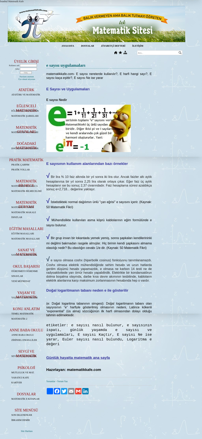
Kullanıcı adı (14, 65)
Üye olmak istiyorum (26, 79)
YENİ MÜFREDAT (20, 281)
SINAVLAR (17, 276)
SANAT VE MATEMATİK (24, 254)
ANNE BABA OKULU (22, 335)
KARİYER (16, 382)
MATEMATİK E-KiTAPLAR (25, 398)
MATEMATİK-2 (19, 318)
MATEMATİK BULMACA (24, 186)
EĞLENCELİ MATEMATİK (25, 110)
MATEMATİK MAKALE (23, 212)
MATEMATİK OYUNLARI (24, 132)
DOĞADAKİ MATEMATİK (25, 148)
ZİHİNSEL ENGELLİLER (24, 340)
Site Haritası (27, 431)
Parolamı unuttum (27, 77)
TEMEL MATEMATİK (22, 313)
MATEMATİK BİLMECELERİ (26, 191)
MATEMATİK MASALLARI (25, 238)
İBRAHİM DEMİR (20, 420)
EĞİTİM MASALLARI (22, 233)
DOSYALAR (87, 45)
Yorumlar (50, 381)
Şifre (17, 69)
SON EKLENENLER (21, 415)
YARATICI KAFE (20, 377)
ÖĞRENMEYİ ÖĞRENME (24, 271)
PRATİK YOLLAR (20, 169)
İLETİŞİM (137, 45)
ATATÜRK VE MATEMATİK (25, 94)
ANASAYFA (68, 45)
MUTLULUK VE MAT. (23, 372)
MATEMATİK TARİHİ (22, 207)
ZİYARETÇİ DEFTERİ (113, 45)
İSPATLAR (16, 217)
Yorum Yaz (62, 381)
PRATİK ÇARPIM (20, 164)
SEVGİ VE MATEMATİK (24, 356)
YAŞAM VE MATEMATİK (24, 297)
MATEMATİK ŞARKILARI (25, 116)
